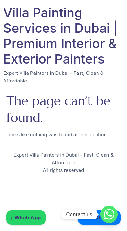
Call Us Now (99, 217)
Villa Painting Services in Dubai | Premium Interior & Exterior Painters (60, 36)
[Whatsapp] (109, 214)
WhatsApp (26, 217)
